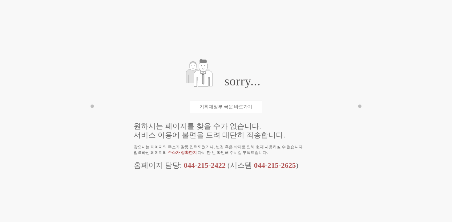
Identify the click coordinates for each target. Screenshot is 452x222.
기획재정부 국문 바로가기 (226, 106)
